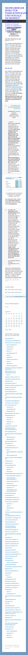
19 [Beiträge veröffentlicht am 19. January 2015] (6, 323)
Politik (8, 469)
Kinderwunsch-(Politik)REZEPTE (12, 554)
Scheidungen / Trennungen (11, 587)
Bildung (8, 635)
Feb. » (10, 329)
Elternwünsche (8, 443)
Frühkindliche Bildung (9, 521)
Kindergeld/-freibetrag (11, 485)
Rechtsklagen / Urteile (9, 581)
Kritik (8, 374)
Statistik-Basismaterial (10, 599)
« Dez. (6, 329)
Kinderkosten (9, 487)
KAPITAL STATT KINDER (10, 539)
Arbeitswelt (9, 633)
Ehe (7, 449)
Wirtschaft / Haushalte (11, 365)
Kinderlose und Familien (10, 545)
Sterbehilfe (9, 363)
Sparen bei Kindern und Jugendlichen (13, 595)
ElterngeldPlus (10, 439)
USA (7, 509)
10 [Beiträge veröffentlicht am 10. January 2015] (19, 318)
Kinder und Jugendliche (12, 562)
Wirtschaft (9, 471)
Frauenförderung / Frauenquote (11, 517)
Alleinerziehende (8, 338)
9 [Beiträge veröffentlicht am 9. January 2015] (16, 318)
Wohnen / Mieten (8, 626)
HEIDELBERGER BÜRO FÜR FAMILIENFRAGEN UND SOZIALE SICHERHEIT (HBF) (14, 14)
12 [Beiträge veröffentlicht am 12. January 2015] (6, 321)
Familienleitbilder (8, 495)
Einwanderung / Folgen (10, 425)
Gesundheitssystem (11, 353)
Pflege (8, 355)
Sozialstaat (7, 589)
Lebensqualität (8, 558)
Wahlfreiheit (7, 617)
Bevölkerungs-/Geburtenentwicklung (13, 385)
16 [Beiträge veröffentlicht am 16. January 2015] (16, 321)
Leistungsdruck (8, 560)
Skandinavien (9, 507)
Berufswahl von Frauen (10, 383)
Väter (6, 603)
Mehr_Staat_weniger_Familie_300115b (13, 289)
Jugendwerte (8, 537)
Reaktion (8, 357)
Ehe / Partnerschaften (9, 405)
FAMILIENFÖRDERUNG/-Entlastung (13, 473)
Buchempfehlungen (9, 389)
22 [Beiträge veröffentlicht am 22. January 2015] (13, 323)
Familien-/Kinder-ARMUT (12, 481)
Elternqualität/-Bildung (9, 441)
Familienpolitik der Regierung (11, 499)
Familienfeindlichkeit (9, 465)
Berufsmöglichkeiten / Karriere (13, 475)
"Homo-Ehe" (9, 407)
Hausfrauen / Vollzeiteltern (10, 531)
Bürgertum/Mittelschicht (10, 391)
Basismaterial (8, 381)
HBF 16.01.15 (11, 54)
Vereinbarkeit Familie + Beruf (11, 607)
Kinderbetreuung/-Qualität (10, 541)
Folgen (8, 351)
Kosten (8, 423)
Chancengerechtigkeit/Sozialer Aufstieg (13, 397)
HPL (18, 59)
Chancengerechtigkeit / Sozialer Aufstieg (13, 393)
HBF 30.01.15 (8, 46)
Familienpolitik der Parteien (11, 497)
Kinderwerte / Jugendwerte (11, 552)
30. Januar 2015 (8, 278)
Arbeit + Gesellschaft (11, 631)
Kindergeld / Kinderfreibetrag (11, 543)
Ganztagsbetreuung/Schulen (11, 523)
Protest (6, 574)
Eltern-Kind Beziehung (10, 431)
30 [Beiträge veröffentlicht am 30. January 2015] (16, 326)
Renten (8, 361)
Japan (8, 505)
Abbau (8, 591)
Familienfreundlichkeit (9, 493)
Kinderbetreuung (10, 445)
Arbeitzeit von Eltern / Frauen (11, 376)
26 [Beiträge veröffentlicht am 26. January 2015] (6, 326)
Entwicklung (9, 348)
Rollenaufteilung (10, 411)
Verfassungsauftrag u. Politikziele (12, 609)
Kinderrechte (8, 547)
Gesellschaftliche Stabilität (10, 529)
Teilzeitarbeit (7, 601)
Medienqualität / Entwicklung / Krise (12, 566)
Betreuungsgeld (10, 437)
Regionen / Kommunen (11, 359)
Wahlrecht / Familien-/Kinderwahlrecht (13, 619)
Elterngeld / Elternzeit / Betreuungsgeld (13, 433)
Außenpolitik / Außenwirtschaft (11, 379)
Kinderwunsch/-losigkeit (10, 556)
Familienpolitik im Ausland (10, 501)
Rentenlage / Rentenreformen (11, 583)
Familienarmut (8, 463)
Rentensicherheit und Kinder (11, 585)
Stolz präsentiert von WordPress (12, 645)
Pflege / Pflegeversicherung (11, 570)
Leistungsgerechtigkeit (10, 564)
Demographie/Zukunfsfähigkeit (11, 400)
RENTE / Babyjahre (11, 455)
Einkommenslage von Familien (11, 413)
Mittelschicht (7, 568)
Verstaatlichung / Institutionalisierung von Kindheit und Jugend (12, 280)
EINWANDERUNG (9, 415)
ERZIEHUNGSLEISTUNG (10, 447)
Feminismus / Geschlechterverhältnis (13, 512)
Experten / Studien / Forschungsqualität (13, 457)
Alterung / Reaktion (11, 344)
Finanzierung (9, 483)
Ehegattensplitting (10, 409)
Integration (9, 421)
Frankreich (9, 503)
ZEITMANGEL (8, 628)
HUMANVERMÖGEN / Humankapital (13, 533)
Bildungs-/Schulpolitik (9, 387)
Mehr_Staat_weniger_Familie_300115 (13, 292)
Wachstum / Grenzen (9, 615)
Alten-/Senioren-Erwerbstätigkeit (12, 340)
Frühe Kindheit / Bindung (10, 519)
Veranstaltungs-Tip (9, 605)
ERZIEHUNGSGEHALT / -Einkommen (15, 451)
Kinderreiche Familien (9, 549)
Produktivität (7, 572)
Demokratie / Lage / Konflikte (11, 402)
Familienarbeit (8, 461)
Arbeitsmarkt (9, 346)
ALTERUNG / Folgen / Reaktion (12, 342)
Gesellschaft (9, 467)
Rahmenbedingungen (9, 579)
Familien (8, 577)
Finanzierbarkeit (10, 593)
